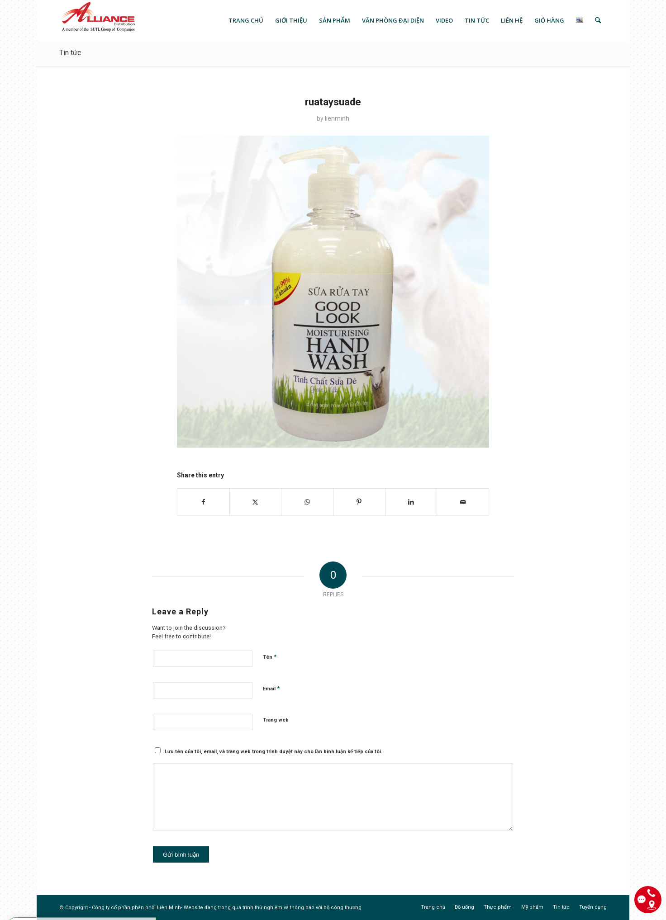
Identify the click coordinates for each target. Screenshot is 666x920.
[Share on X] (255, 502)
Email (271, 688)
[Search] (598, 20)
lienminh (337, 118)
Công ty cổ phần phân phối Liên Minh (136, 908)
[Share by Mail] (463, 502)
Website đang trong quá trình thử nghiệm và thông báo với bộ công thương (273, 908)
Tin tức (70, 52)
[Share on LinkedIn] (411, 502)
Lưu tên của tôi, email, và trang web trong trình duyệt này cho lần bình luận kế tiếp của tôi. (273, 752)
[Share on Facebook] (203, 502)
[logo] (97, 20)
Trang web (276, 720)
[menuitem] (246, 20)
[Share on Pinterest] (359, 502)
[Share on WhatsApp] (307, 502)
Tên (269, 656)
